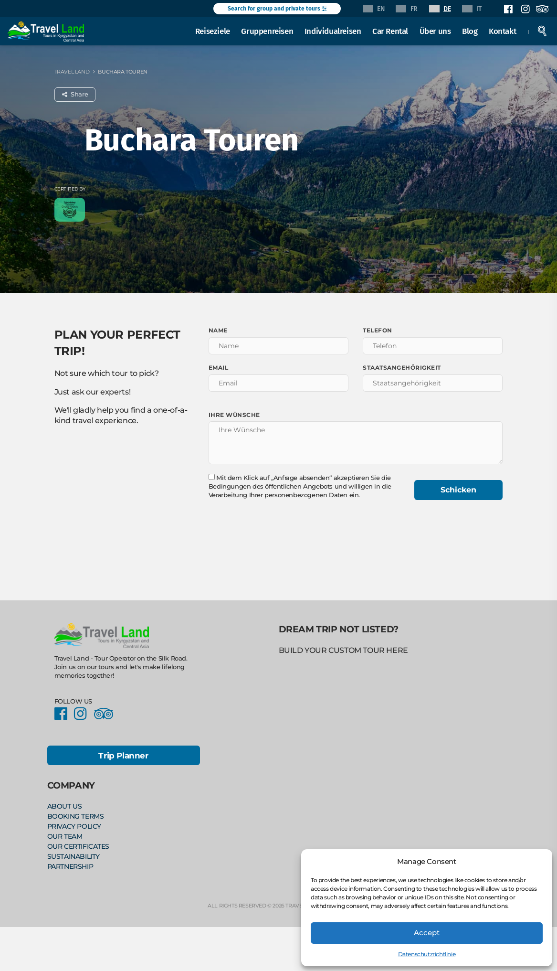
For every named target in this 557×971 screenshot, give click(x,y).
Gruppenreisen (268, 30)
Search (543, 30)
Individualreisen (333, 30)
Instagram (525, 9)
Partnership (70, 864)
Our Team (65, 835)
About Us (64, 806)
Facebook (508, 9)
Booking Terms (75, 815)
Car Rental (391, 30)
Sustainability (73, 854)
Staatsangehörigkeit (402, 367)
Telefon (377, 330)
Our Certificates (78, 845)
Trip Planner (123, 756)
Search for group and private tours (277, 8)
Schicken (458, 489)
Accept (427, 932)
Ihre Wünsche (234, 414)
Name (218, 330)
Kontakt (502, 30)
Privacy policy (74, 826)
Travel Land (72, 71)
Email (219, 367)
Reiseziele (213, 30)
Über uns (435, 30)
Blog (470, 30)
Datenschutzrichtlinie (427, 954)
